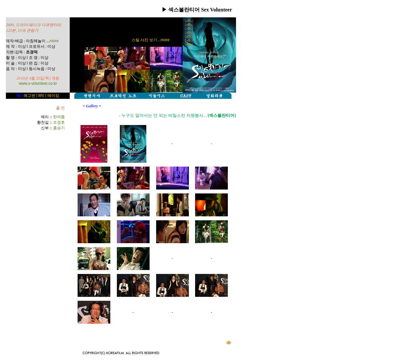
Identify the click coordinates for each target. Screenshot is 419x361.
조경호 (59, 122)
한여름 (59, 117)
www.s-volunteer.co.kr (38, 83)
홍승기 (59, 128)
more (54, 41)
